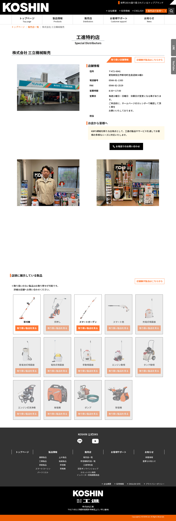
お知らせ (149, 19)
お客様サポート (118, 19)
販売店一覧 (33, 26)
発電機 (63, 468)
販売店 (88, 19)
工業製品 (43, 461)
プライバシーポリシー (155, 483)
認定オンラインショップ (88, 468)
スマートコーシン (42, 468)
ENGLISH (138, 10)
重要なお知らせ (149, 461)
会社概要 (112, 10)
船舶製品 (62, 461)
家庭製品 (43, 464)
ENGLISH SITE (135, 483)
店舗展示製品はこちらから (150, 59)
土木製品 (62, 457)
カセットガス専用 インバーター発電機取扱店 (88, 473)
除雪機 (63, 464)
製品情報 (58, 19)
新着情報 (149, 457)
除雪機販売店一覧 (88, 461)
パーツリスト (43, 472)
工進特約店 (88, 464)
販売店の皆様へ (155, 10)
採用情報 (125, 10)
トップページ (27, 19)
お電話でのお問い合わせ (126, 146)
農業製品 (43, 457)
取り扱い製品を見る (27, 328)
